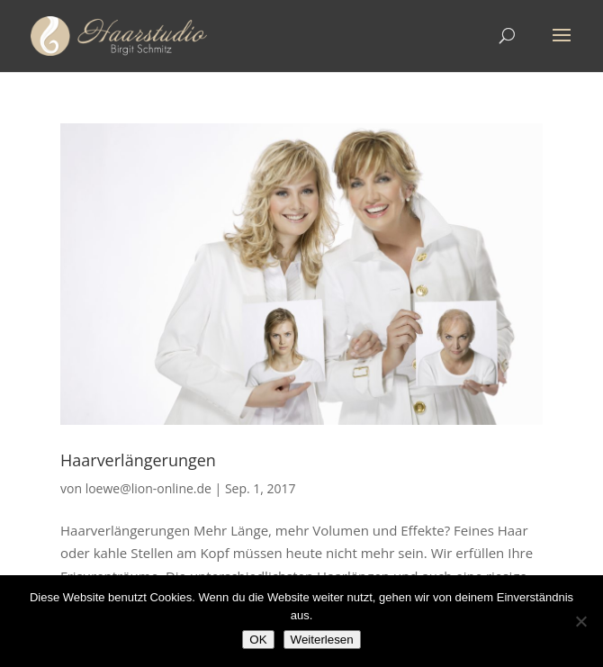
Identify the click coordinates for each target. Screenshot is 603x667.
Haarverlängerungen (138, 460)
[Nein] (581, 621)
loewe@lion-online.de (149, 488)
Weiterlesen (322, 639)
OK (257, 639)
